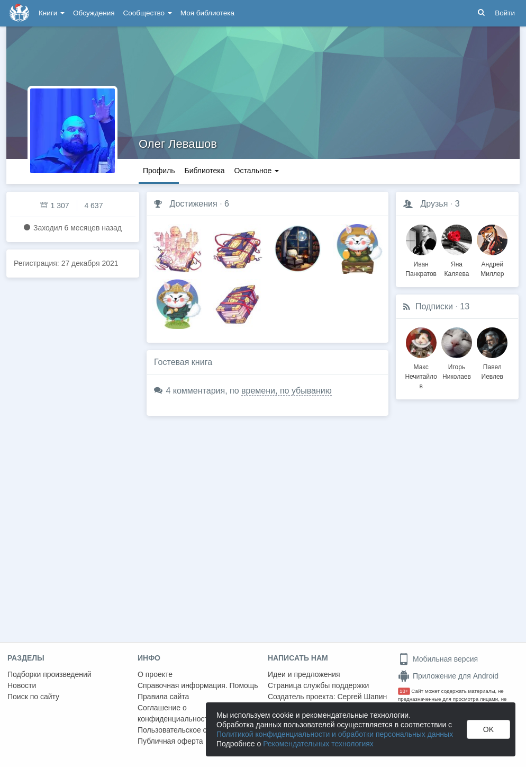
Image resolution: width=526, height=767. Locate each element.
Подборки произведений (49, 674)
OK (488, 729)
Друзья (434, 203)
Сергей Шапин (362, 696)
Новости (21, 685)
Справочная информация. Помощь (198, 685)
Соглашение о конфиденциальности (175, 713)
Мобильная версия (438, 659)
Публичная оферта (170, 741)
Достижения (193, 203)
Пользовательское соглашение (191, 730)
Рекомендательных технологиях (318, 743)
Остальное (256, 170)
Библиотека (204, 170)
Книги (52, 13)
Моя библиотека (207, 13)
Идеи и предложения (304, 674)
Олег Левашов (178, 143)
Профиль (159, 170)
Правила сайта (163, 696)
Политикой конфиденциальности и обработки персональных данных (334, 734)
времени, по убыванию (286, 390)
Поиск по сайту (33, 696)
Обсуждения (93, 13)
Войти (505, 13)
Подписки (434, 306)
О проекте (155, 674)
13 (464, 306)
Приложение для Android (448, 676)
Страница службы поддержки (318, 685)
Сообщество (147, 13)
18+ (404, 691)
